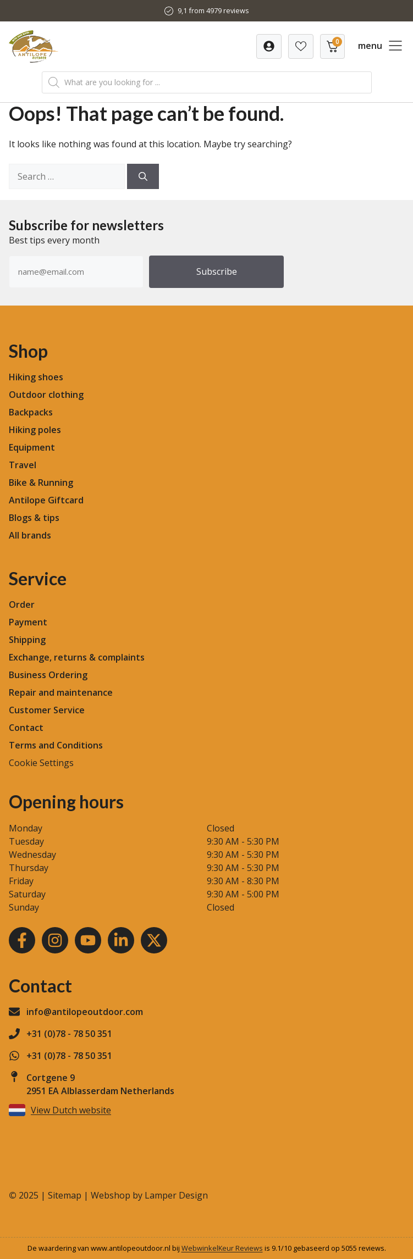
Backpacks (31, 412)
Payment (28, 622)
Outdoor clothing (46, 395)
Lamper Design (176, 1195)
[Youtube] (88, 940)
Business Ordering (48, 675)
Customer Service (47, 710)
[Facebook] (22, 940)
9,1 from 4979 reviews (213, 10)
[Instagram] (55, 940)
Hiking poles (35, 430)
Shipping (27, 640)
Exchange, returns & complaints (77, 657)
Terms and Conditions (56, 745)
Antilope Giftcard (46, 500)
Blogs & (25, 518)
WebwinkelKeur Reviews (222, 1248)
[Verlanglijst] (269, 46)
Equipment (32, 447)
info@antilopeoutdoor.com (84, 1012)
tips (51, 518)
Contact (26, 728)
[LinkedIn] (121, 940)
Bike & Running (41, 482)
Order (22, 604)
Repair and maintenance (61, 692)
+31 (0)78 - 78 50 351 (69, 1034)
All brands (30, 535)
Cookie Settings (41, 763)
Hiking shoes (36, 377)
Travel (22, 465)
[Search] (143, 176)
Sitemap (64, 1195)
